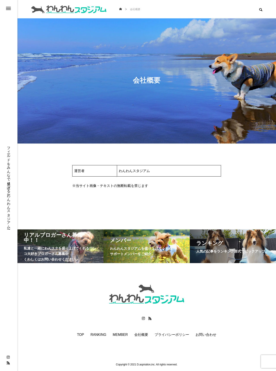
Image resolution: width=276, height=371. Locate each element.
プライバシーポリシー (172, 334)
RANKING (98, 334)
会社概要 (141, 334)
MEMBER (120, 334)
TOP (80, 334)
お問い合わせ (206, 334)
